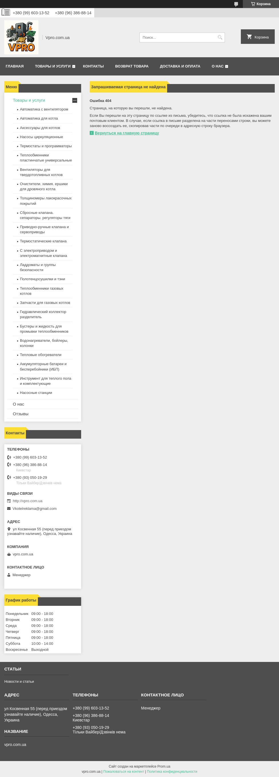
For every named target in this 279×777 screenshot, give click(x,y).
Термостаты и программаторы (46, 146)
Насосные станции (36, 392)
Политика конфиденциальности (172, 772)
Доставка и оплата (180, 66)
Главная (15, 66)
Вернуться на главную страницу (127, 133)
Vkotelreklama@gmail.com (35, 508)
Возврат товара (131, 66)
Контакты (93, 66)
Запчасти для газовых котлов (45, 302)
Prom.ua (163, 766)
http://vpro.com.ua (27, 501)
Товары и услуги (53, 66)
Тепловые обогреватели (40, 355)
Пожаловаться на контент (123, 772)
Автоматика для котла (39, 118)
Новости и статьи (19, 681)
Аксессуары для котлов (40, 128)
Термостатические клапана (43, 241)
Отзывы (20, 413)
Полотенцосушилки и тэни (42, 279)
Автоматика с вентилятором (44, 109)
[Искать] (220, 37)
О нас (218, 66)
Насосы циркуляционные (41, 137)
